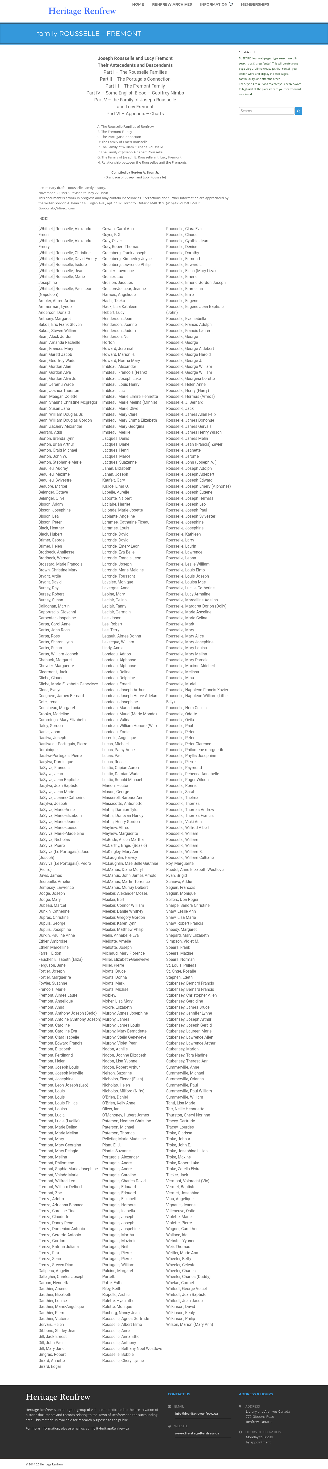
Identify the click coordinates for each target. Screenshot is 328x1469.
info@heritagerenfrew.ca (196, 1413)
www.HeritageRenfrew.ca (197, 1433)
